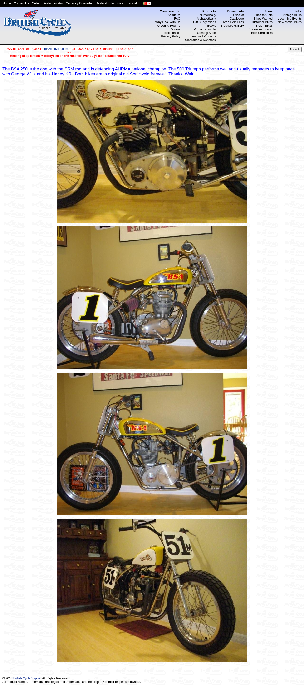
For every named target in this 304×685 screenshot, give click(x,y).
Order (36, 3)
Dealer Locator (53, 3)
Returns (175, 29)
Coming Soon (206, 33)
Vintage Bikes (292, 15)
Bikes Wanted (263, 18)
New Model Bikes (290, 22)
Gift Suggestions (204, 22)
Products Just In (205, 29)
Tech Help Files (233, 22)
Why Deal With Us (167, 22)
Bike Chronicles (262, 33)
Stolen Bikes (264, 25)
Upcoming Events (289, 18)
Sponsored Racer (261, 29)
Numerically (208, 15)
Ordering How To (168, 25)
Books (211, 25)
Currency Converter (79, 3)
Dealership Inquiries (109, 3)
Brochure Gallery (232, 25)
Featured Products (203, 36)
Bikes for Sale (263, 15)
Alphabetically (206, 18)
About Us (174, 15)
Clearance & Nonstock (200, 40)
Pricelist (238, 15)
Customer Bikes (262, 22)
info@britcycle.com (55, 48)
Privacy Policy (170, 36)
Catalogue (237, 18)
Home (7, 3)
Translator (133, 3)
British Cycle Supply (27, 678)
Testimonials (172, 33)
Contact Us (21, 3)
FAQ (177, 18)
